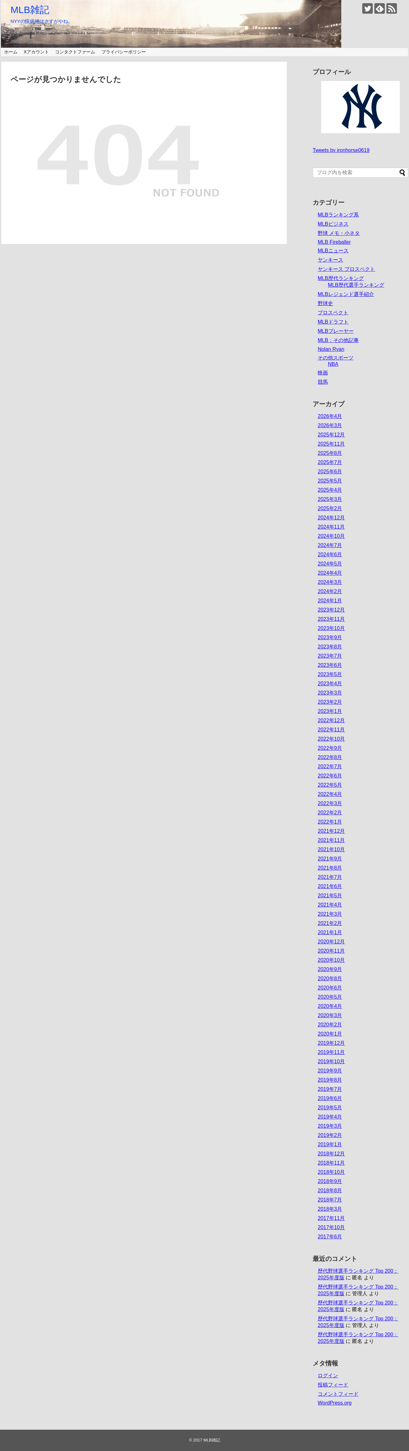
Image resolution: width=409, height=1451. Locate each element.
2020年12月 (331, 941)
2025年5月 (330, 480)
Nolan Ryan (331, 349)
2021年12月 (331, 831)
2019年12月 (331, 1043)
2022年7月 (330, 766)
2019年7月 (330, 1089)
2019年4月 (330, 1116)
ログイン (328, 1375)
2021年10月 (331, 849)
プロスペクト (333, 312)
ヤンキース (330, 260)
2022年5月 (330, 785)
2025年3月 (330, 499)
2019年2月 (330, 1135)
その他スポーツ (335, 357)
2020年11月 (331, 951)
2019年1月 (330, 1144)
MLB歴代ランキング (341, 278)
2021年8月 (330, 868)
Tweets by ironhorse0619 (341, 150)
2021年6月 (330, 886)
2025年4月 (330, 490)
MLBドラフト (333, 322)
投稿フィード (333, 1384)
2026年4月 (330, 416)
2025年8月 (330, 453)
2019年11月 (331, 1052)
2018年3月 (330, 1209)
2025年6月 (330, 471)
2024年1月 (330, 600)
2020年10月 (331, 960)
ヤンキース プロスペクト (346, 269)
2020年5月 (330, 997)
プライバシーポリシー (123, 51)
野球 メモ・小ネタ (339, 233)
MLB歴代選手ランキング (356, 285)
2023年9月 (330, 637)
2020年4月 (330, 1006)
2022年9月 (330, 748)
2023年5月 (330, 674)
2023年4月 (330, 683)
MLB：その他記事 (338, 340)
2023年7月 (330, 656)
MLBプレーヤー (336, 331)
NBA (333, 364)
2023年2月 (330, 702)
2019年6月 (330, 1098)
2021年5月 (330, 895)
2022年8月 (330, 757)
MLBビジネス (333, 224)
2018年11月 (331, 1163)
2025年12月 (331, 434)
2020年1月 (330, 1034)
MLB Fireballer (334, 242)
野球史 (325, 303)
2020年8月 (330, 978)
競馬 (323, 382)
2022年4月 (330, 794)
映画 (323, 372)
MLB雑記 (29, 9)
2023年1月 (330, 711)
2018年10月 (331, 1172)
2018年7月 (330, 1199)
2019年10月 (331, 1061)
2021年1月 (330, 932)
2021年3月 (330, 914)
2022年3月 (330, 803)
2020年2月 (330, 1024)
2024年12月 (331, 517)
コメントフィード (338, 1394)
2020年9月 (330, 969)
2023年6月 (330, 665)
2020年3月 (330, 1015)
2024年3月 (330, 582)
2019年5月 (330, 1107)
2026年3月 (330, 425)
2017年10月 (331, 1227)
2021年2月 (330, 923)
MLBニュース (333, 250)
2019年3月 (330, 1126)
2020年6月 (330, 987)
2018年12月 (331, 1153)
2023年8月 (330, 646)
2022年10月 (331, 739)
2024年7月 (330, 545)
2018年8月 (330, 1190)
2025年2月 (330, 508)
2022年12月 (331, 720)
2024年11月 (331, 527)
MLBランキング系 (338, 214)
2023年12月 (331, 610)
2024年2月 (330, 591)
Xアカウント (36, 51)
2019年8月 (330, 1080)
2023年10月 (331, 628)
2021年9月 (330, 858)
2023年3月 (330, 692)
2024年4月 (330, 573)
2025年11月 (331, 444)
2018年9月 (330, 1181)
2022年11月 (331, 729)
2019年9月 (330, 1070)
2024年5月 (330, 563)
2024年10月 (331, 536)
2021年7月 (330, 877)
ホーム (10, 51)
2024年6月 (330, 554)
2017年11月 (331, 1218)
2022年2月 (330, 812)
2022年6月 (330, 775)
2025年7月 (330, 462)
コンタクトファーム (75, 51)
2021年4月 (330, 904)
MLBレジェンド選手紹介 (346, 294)
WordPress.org (334, 1403)
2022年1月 (330, 822)
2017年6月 (330, 1236)
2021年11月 (331, 840)
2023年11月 (331, 619)
